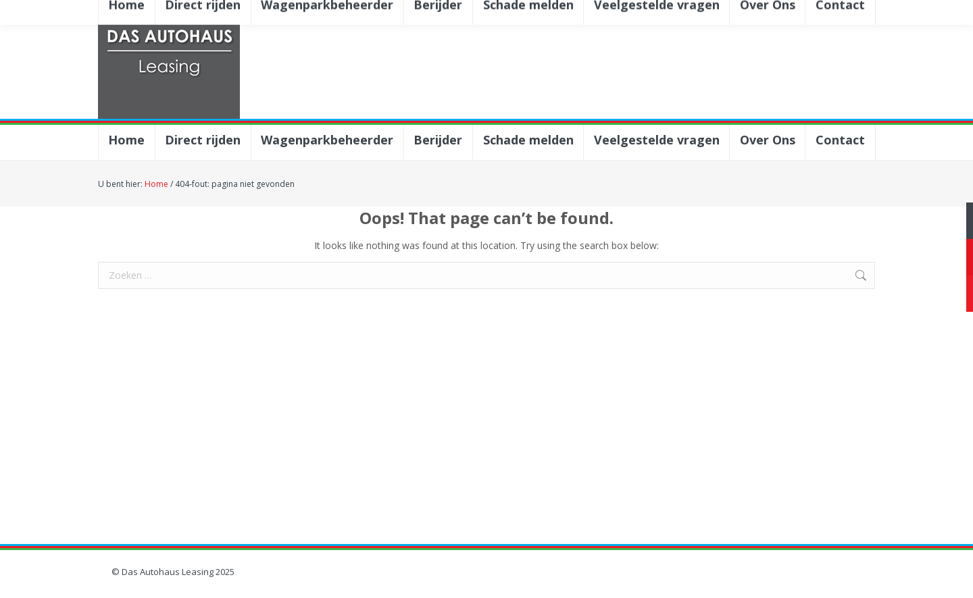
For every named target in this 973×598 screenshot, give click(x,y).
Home (156, 184)
